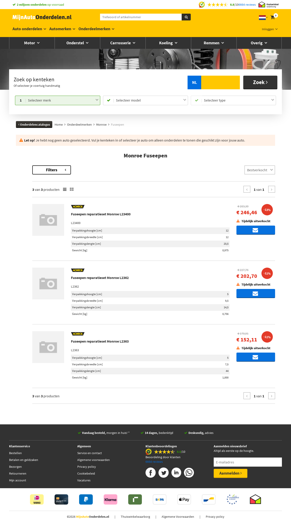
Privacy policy (86, 467)
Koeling (166, 42)
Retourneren (17, 473)
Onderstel (75, 42)
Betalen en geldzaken (23, 460)
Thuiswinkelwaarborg (135, 517)
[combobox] (63, 100)
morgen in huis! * (106, 433)
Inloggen (268, 29)
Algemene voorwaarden (93, 460)
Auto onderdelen (27, 28)
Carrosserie (121, 42)
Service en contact (89, 453)
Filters (103, 169)
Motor (30, 42)
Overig (257, 42)
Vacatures (83, 480)
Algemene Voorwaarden (178, 517)
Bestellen (15, 453)
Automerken (60, 28)
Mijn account (17, 480)
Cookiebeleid (86, 473)
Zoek (260, 82)
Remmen (212, 42)
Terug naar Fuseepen (31, 168)
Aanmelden (230, 473)
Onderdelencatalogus (34, 124)
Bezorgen (15, 467)
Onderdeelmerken (94, 28)
